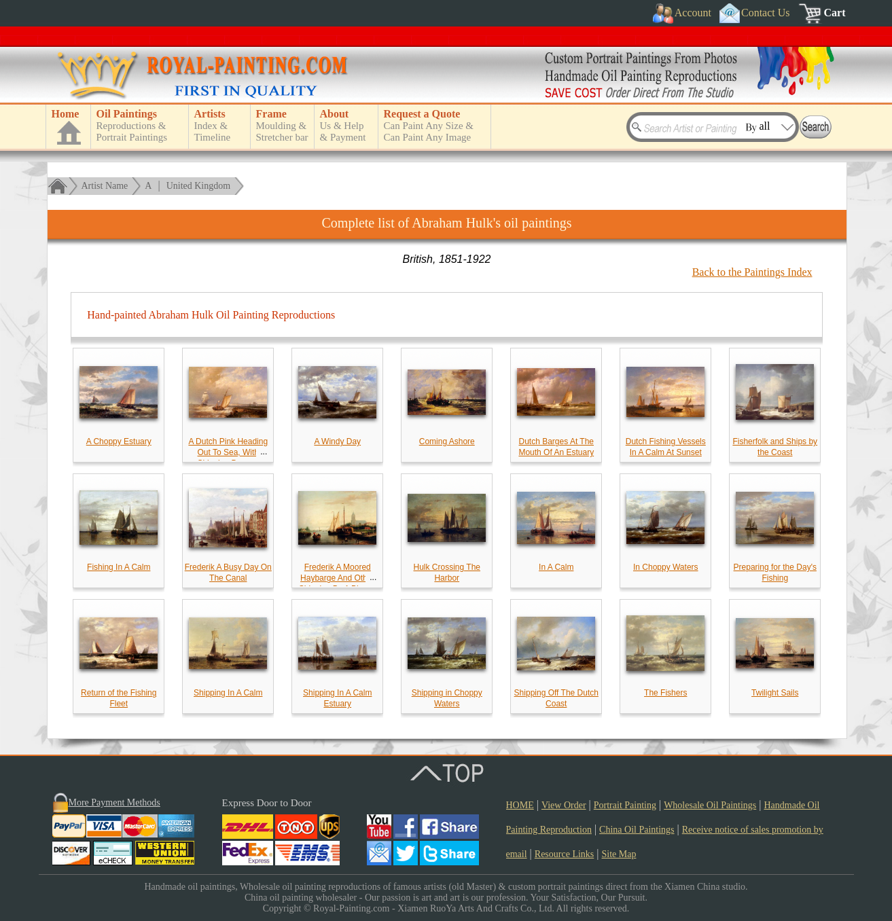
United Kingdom (198, 186)
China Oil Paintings (636, 830)
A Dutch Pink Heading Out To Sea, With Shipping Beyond (228, 452)
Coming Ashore (447, 441)
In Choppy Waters (665, 567)
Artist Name (105, 186)
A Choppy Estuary (118, 441)
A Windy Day (337, 441)
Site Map (619, 854)
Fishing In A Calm (118, 567)
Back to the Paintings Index (752, 272)
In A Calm (556, 567)
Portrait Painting (625, 805)
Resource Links (564, 854)
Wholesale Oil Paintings (710, 805)
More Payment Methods (114, 802)
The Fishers (665, 693)
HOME (520, 805)
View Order (563, 805)
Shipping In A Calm (228, 693)
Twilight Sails (774, 693)
